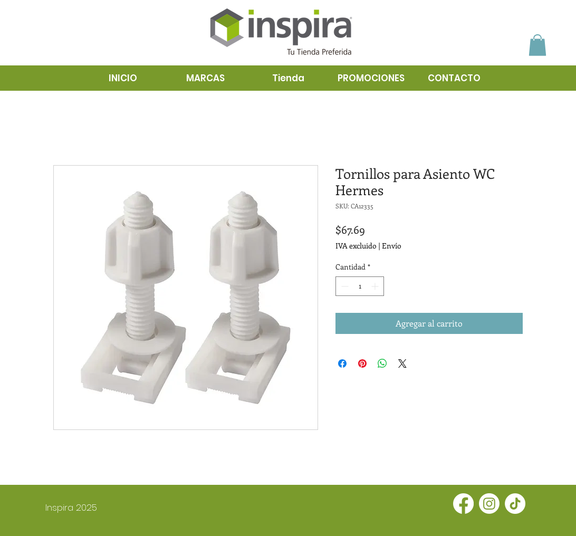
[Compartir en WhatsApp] (382, 363)
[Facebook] (463, 503)
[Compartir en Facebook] (342, 363)
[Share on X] (402, 363)
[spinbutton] (359, 286)
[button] (537, 45)
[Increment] (375, 286)
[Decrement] (343, 286)
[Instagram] (489, 503)
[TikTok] (515, 503)
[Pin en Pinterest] (362, 363)
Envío (391, 246)
